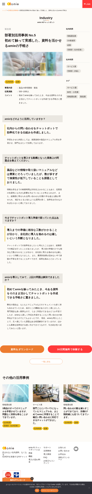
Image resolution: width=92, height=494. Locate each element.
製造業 (83, 97)
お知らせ (62, 447)
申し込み (87, 4)
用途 (30, 453)
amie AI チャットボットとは (35, 448)
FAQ (45, 457)
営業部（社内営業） (75, 50)
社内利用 (69, 29)
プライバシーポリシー (49, 490)
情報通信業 (71, 36)
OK (37, 490)
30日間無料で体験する (70, 349)
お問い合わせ (64, 451)
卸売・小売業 (72, 92)
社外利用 (69, 60)
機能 (30, 456)
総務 (69, 45)
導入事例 (47, 454)
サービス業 (71, 66)
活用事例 (47, 451)
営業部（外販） (73, 71)
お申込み (62, 454)
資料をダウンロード (22, 349)
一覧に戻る (46, 362)
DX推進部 (71, 41)
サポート (47, 447)
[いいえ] (89, 488)
